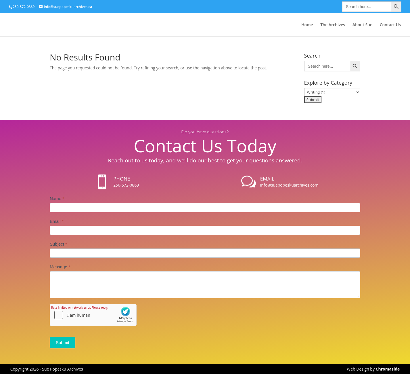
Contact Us (390, 25)
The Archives (332, 25)
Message (60, 266)
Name (57, 198)
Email (57, 221)
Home (307, 25)
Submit (62, 342)
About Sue (362, 25)
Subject (58, 244)
